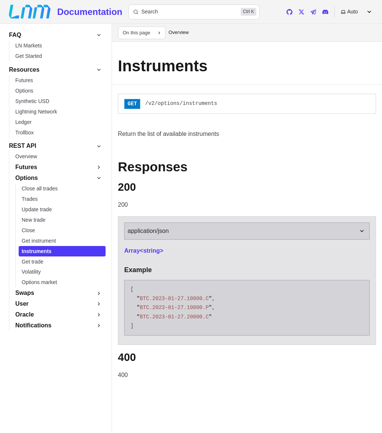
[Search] (194, 11)
